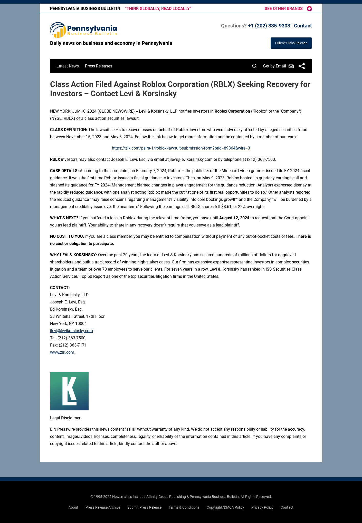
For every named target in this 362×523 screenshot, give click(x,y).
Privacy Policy (262, 507)
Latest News (67, 66)
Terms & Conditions (184, 507)
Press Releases (98, 66)
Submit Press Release (144, 507)
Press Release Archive (102, 507)
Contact (303, 26)
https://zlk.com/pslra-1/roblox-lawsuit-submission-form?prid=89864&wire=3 (181, 148)
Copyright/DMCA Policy (225, 507)
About (73, 507)
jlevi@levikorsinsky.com (71, 330)
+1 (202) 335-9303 (269, 26)
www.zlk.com (62, 352)
